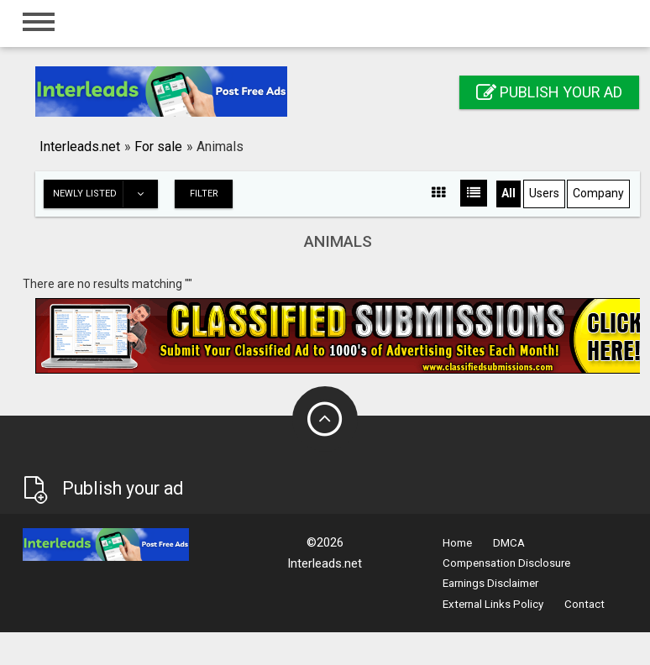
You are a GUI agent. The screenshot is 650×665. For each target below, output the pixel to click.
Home (457, 543)
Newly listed (105, 194)
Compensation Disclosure (506, 563)
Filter (204, 193)
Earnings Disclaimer (490, 583)
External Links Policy (493, 604)
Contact (584, 604)
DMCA (509, 543)
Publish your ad (549, 92)
